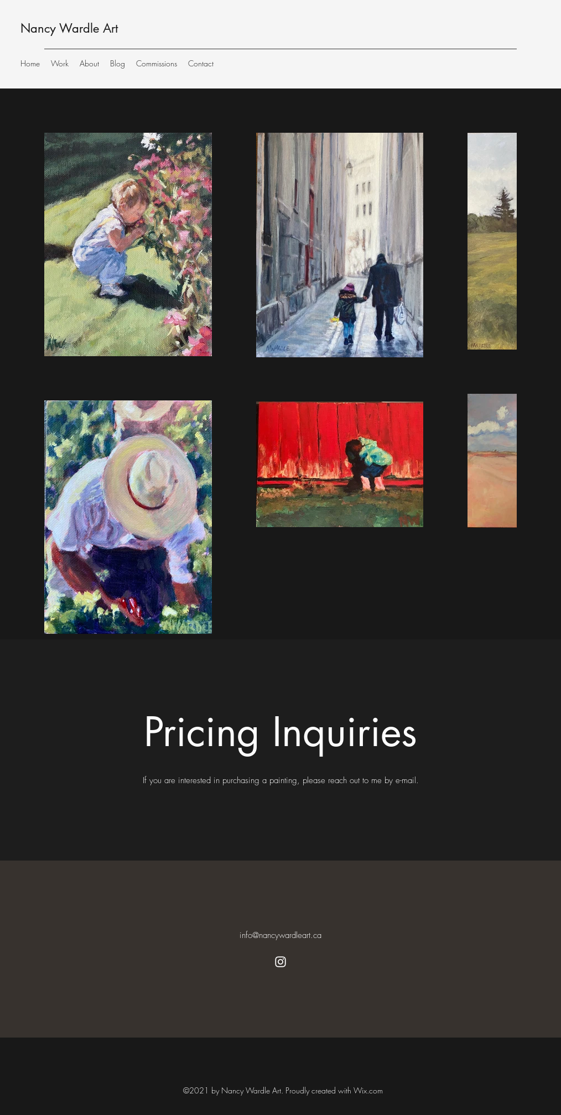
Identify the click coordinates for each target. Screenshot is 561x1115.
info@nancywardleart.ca (280, 935)
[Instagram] (280, 962)
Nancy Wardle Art (69, 28)
